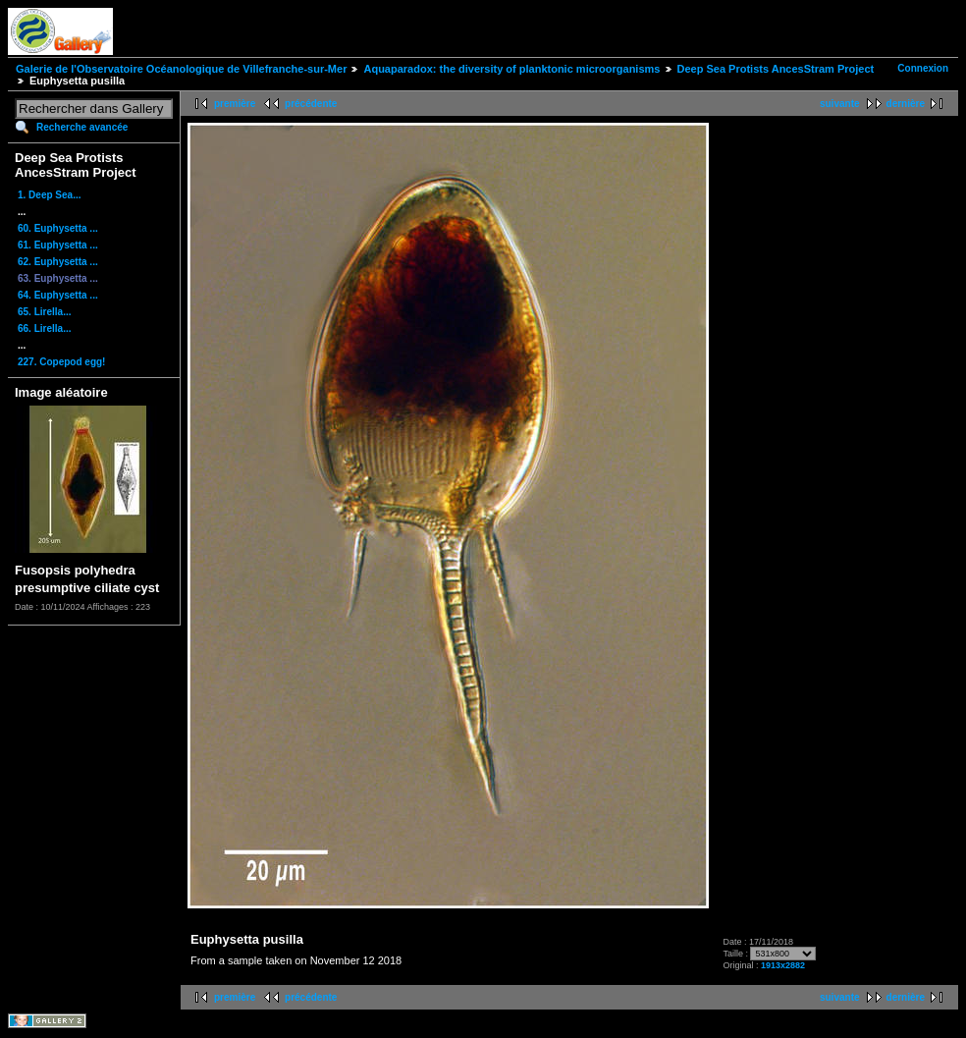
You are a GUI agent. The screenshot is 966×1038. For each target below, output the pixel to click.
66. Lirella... (44, 328)
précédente (311, 103)
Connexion (922, 68)
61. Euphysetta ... (58, 245)
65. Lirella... (44, 311)
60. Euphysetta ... (58, 228)
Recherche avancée (82, 127)
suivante (840, 103)
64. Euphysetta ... (58, 295)
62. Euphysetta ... (58, 261)
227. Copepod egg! (61, 361)
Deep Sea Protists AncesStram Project (776, 69)
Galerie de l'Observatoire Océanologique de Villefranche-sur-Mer (181, 69)
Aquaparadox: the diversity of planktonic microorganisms (511, 69)
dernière (905, 103)
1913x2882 (783, 965)
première (234, 103)
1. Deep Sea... (49, 195)
